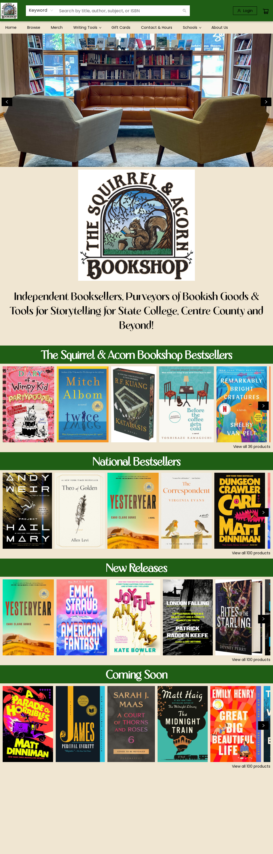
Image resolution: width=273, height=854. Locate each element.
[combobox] (41, 10)
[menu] (136, 27)
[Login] (245, 10)
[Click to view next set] (263, 406)
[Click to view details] (28, 404)
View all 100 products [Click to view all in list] (251, 553)
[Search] (184, 10)
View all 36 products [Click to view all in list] (251, 446)
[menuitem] (11, 27)
